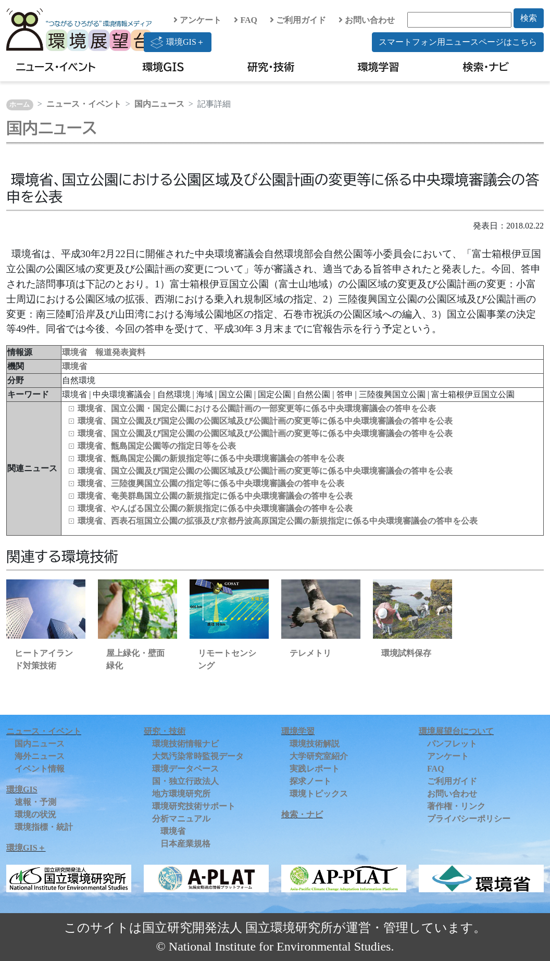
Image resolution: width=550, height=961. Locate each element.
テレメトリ (310, 653)
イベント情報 (40, 768)
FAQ (245, 20)
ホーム (19, 104)
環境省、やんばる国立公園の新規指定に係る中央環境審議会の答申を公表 (215, 508)
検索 (528, 18)
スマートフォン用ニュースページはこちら (458, 41)
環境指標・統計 (44, 827)
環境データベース (185, 768)
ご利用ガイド (298, 20)
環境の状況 (35, 814)
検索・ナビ (486, 66)
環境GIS (163, 66)
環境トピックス (319, 793)
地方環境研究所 (181, 793)
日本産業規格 (185, 843)
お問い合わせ (367, 20)
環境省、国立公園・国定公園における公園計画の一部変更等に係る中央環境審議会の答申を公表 (257, 408)
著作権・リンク (456, 806)
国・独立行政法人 (185, 781)
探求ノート (310, 781)
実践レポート (315, 768)
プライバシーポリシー (468, 818)
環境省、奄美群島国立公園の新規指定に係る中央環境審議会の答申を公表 (215, 495)
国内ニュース (159, 103)
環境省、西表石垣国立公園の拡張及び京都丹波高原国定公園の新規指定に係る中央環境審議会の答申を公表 (278, 520)
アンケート (197, 20)
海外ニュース (40, 756)
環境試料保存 (406, 653)
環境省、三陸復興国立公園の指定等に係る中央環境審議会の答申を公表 (211, 483)
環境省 (74, 366)
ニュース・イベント (56, 66)
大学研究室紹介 (319, 756)
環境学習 (378, 66)
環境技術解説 (315, 743)
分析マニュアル (181, 818)
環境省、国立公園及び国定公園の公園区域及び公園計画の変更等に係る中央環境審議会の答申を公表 (265, 420)
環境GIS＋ (178, 42)
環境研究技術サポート (193, 806)
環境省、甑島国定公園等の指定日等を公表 (157, 445)
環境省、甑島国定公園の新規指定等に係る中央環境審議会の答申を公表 (211, 458)
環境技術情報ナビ (185, 743)
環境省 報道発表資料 (103, 352)
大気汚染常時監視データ (198, 756)
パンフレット (452, 743)
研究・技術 (270, 66)
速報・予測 (35, 802)
